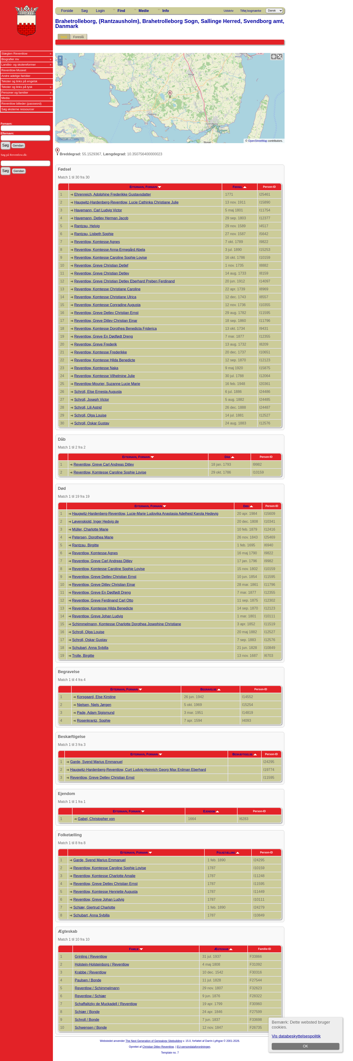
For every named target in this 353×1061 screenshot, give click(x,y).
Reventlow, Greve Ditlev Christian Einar (105, 321)
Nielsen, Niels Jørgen (94, 705)
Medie (144, 11)
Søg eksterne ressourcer (17, 109)
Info (165, 11)
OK (305, 1046)
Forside (67, 11)
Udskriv (228, 10)
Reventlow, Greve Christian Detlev (101, 273)
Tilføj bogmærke (250, 10)
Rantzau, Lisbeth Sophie (93, 234)
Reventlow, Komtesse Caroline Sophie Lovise (110, 257)
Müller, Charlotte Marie (90, 529)
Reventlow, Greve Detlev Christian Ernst (106, 313)
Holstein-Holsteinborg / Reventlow (102, 964)
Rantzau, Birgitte (85, 545)
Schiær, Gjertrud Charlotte (94, 907)
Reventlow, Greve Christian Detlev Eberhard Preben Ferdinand (124, 281)
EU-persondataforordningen (193, 1046)
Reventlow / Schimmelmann (97, 988)
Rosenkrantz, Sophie (94, 720)
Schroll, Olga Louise (90, 415)
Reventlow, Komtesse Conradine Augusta (107, 305)
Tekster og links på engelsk (19, 81)
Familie (136, 949)
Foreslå (78, 37)
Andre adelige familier (15, 76)
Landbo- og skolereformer (18, 64)
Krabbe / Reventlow (90, 972)
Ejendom (211, 811)
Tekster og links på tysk (16, 87)
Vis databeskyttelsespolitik (296, 1036)
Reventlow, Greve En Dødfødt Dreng (103, 336)
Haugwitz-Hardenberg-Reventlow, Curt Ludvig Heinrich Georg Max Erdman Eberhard (138, 770)
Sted (63, 37)
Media (5, 98)
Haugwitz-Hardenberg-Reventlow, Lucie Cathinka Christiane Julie (126, 202)
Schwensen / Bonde (91, 1027)
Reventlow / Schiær (90, 996)
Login (100, 11)
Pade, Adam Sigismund (95, 713)
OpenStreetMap (257, 140)
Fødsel (240, 187)
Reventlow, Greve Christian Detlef (101, 265)
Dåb (229, 457)
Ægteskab (223, 949)
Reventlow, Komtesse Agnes (97, 242)
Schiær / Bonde (87, 1012)
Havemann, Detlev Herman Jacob (101, 218)
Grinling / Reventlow (91, 956)
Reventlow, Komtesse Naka (96, 368)
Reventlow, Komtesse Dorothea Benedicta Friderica (115, 328)
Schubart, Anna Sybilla (90, 648)
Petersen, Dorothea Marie (92, 537)
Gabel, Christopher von (96, 819)
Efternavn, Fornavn (145, 187)
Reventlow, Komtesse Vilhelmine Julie (104, 376)
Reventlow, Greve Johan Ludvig (97, 616)
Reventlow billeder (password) (21, 103)
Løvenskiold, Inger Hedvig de (95, 521)
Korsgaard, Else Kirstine (96, 697)
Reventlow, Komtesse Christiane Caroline (107, 289)
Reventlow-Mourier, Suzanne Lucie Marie (107, 384)
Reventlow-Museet (13, 70)
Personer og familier (14, 92)
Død (248, 506)
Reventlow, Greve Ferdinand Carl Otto (102, 600)
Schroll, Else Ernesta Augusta (98, 392)
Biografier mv (10, 59)
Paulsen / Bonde (88, 980)
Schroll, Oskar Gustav (91, 423)
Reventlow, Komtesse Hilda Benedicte (104, 360)
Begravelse (210, 689)
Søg (84, 11)
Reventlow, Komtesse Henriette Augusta (105, 892)
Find (121, 11)
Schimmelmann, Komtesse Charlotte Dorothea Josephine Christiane (126, 624)
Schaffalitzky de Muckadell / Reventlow (106, 1004)
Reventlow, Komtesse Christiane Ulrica (105, 297)
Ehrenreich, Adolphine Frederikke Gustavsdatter (112, 194)
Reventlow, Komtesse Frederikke (100, 352)
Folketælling (228, 852)
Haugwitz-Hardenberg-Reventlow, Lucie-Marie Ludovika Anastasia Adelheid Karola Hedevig (145, 514)
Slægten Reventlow (14, 53)
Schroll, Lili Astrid (88, 407)
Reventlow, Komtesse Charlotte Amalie (104, 876)
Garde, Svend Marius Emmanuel (96, 762)
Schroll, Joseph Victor (91, 399)
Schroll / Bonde (87, 1020)
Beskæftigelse (244, 754)
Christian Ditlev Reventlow (158, 1046)
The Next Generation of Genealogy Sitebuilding (153, 1041)
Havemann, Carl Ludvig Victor (98, 210)
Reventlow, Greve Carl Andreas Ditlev (104, 464)
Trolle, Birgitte (83, 656)
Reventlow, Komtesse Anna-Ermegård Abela (109, 250)
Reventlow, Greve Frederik (95, 344)
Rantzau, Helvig (87, 226)
